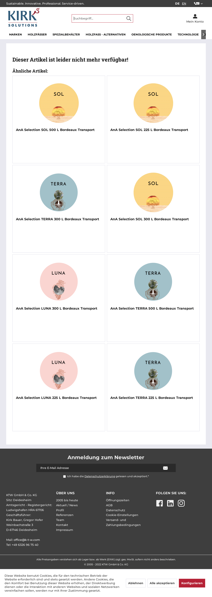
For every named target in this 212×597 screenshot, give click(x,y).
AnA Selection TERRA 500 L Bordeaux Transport (152, 308)
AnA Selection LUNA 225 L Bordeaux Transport (56, 398)
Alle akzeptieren (162, 583)
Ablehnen (135, 583)
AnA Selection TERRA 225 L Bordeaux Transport (151, 398)
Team (60, 520)
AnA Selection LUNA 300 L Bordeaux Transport (56, 308)
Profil (60, 510)
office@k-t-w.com (27, 540)
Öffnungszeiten (117, 500)
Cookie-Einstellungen (122, 515)
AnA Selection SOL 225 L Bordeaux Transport (149, 130)
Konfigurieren (192, 583)
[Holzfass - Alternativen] (106, 34)
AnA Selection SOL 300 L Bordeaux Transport (149, 219)
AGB (109, 505)
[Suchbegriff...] (102, 18)
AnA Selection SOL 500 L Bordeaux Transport (55, 130)
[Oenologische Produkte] (152, 34)
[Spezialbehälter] (66, 34)
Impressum (64, 530)
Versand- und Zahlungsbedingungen (123, 522)
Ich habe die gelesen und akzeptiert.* (108, 476)
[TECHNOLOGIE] (188, 34)
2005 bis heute (67, 500)
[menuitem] (198, 3)
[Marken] (15, 34)
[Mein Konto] (195, 18)
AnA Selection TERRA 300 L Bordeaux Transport (57, 219)
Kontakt (62, 525)
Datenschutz (115, 510)
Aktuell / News (67, 505)
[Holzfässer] (37, 34)
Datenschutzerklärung (99, 476)
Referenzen (64, 515)
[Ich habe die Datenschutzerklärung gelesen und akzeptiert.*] (64, 476)
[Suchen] (128, 18)
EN (184, 3)
